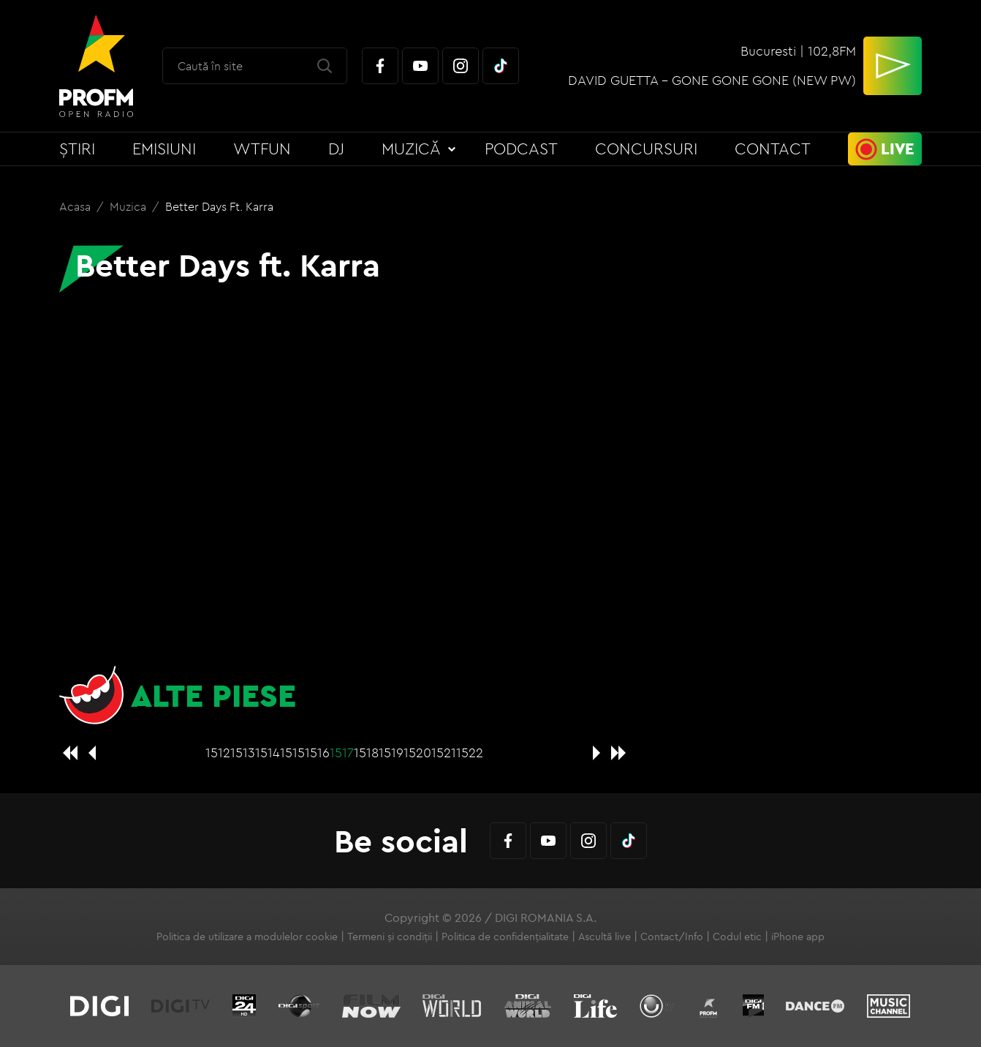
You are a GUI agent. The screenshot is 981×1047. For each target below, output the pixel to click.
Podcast (521, 148)
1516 (317, 752)
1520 (417, 752)
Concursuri (646, 148)
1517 (342, 752)
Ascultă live (604, 936)
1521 (443, 752)
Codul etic (737, 936)
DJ (336, 148)
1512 (217, 752)
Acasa (76, 206)
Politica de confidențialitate (505, 936)
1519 (391, 752)
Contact (773, 148)
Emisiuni (164, 148)
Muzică (411, 148)
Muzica (129, 206)
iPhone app (798, 936)
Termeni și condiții (389, 936)
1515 (292, 752)
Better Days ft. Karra (219, 206)
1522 (469, 752)
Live (897, 148)
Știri (77, 148)
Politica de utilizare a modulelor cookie (247, 936)
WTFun (262, 148)
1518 (366, 752)
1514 (267, 752)
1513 (242, 752)
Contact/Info (671, 936)
